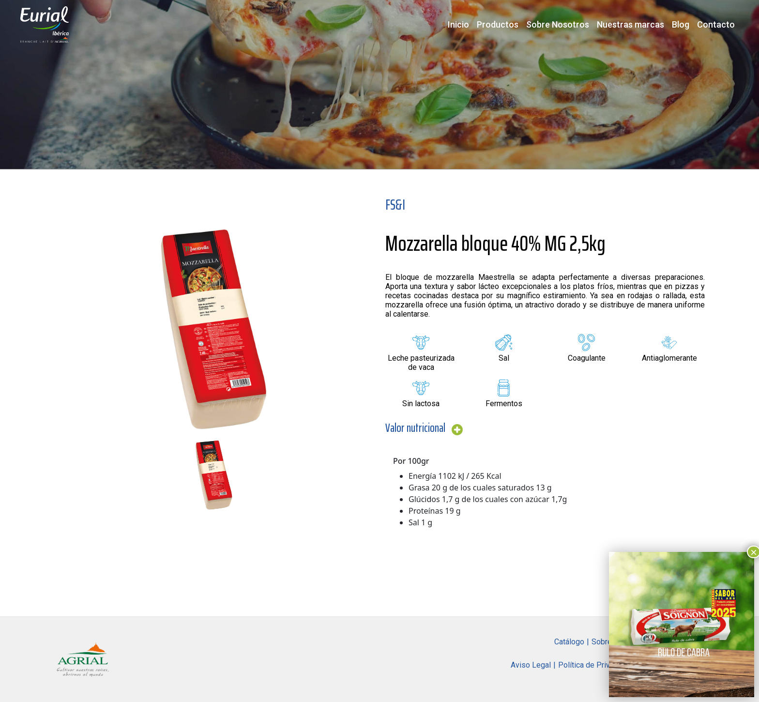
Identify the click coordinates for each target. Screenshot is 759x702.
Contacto (716, 24)
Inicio (458, 24)
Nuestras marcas (630, 24)
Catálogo (569, 641)
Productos (497, 24)
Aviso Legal (531, 665)
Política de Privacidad (595, 665)
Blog (680, 24)
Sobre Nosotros (557, 24)
